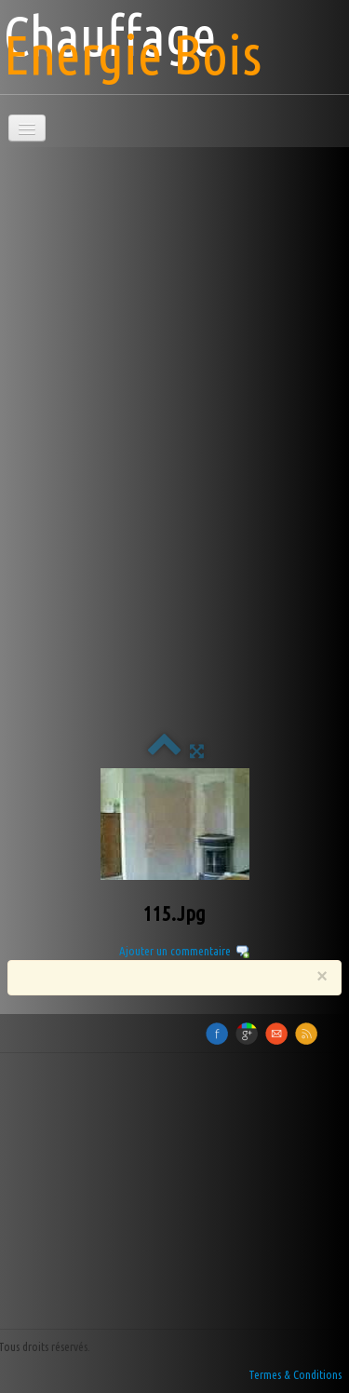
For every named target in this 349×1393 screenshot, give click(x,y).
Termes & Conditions (295, 1374)
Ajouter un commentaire (175, 950)
